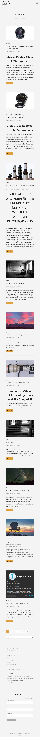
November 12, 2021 (9, 182)
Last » (27, 631)
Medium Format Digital (11, 664)
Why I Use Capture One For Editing (17, 603)
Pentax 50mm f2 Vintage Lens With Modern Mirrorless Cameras (20, 47)
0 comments (18, 51)
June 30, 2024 (8, 43)
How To (8, 657)
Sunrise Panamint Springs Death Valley (18, 335)
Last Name (9, 713)
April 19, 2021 (8, 280)
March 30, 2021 (8, 487)
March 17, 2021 (8, 600)
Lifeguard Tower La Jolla (13, 542)
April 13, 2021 (8, 332)
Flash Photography (11, 655)
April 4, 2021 (8, 439)
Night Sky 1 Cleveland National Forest (18, 490)
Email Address (10, 700)
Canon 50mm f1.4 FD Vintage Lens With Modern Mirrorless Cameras (18, 116)
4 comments (18, 120)
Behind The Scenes (13, 287)
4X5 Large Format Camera (12, 648)
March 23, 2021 (8, 539)
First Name (10, 707)
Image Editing (12, 607)
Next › (23, 631)
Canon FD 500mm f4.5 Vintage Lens (17, 383)
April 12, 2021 (8, 380)
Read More (9, 82)
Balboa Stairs (10, 442)
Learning (11, 189)
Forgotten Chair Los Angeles (15, 283)
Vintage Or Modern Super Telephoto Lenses (20, 185)
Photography (20, 287)
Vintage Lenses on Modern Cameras (16, 53)
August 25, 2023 (8, 112)
